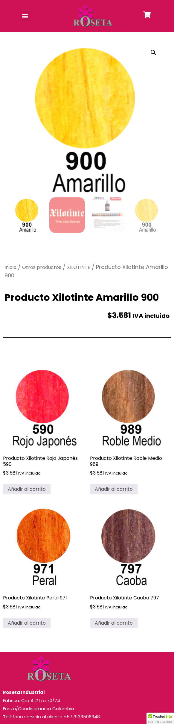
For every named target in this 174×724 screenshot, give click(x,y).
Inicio (10, 267)
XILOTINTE (78, 267)
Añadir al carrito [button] (27, 489)
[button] (25, 16)
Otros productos (41, 267)
